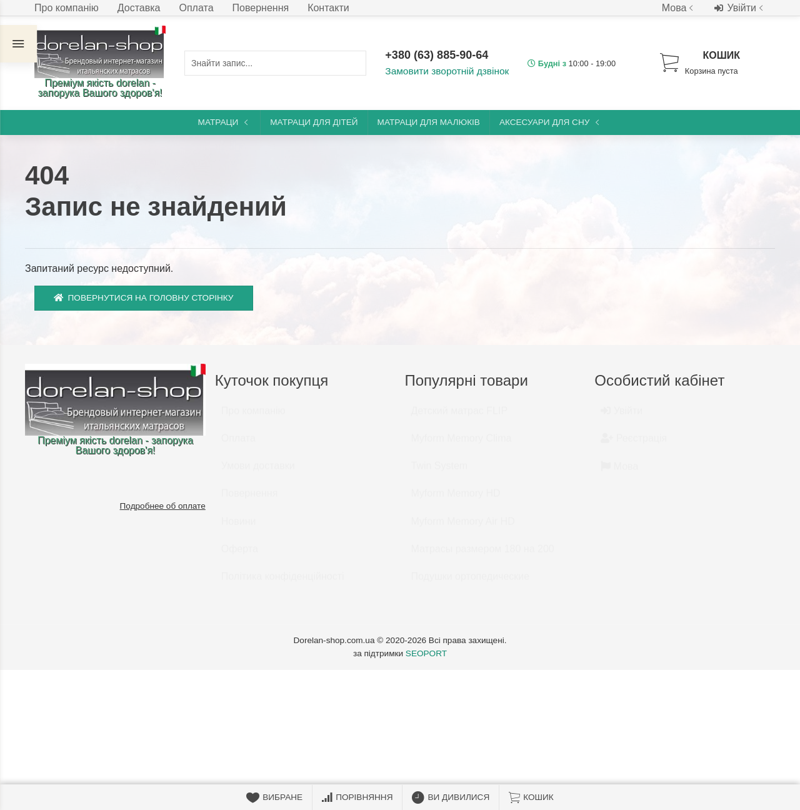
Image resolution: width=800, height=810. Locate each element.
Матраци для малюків (429, 122)
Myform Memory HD (456, 499)
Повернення (260, 7)
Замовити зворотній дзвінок (445, 71)
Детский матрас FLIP (459, 416)
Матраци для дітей (314, 122)
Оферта (239, 554)
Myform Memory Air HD (463, 527)
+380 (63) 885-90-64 (438, 55)
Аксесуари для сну (550, 122)
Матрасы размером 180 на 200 (482, 554)
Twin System (439, 471)
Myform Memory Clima (461, 444)
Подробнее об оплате (163, 506)
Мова (679, 7)
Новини (238, 527)
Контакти (328, 7)
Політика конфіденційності (282, 582)
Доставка (139, 7)
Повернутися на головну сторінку (144, 297)
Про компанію (66, 7)
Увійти (740, 8)
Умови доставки (258, 471)
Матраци (224, 122)
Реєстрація (634, 444)
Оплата (196, 7)
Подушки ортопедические (470, 582)
